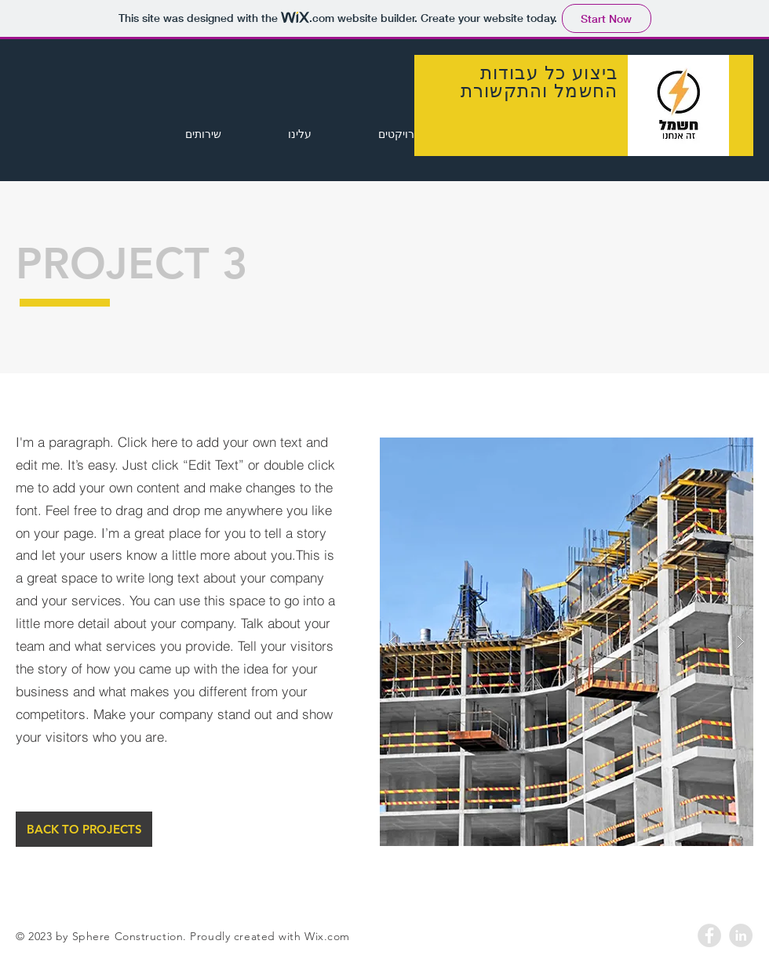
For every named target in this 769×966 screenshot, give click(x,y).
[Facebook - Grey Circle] (709, 935)
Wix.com (327, 936)
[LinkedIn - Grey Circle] (741, 935)
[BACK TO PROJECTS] (84, 829)
